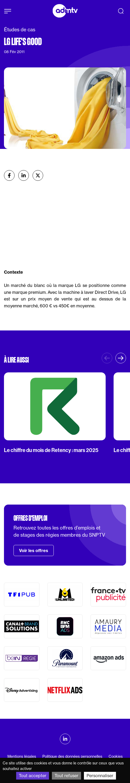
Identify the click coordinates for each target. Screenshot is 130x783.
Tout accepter (32, 775)
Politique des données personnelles (72, 756)
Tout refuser (66, 775)
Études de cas (19, 30)
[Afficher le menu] (7, 11)
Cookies (116, 756)
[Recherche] (120, 11)
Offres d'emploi (30, 518)
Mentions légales (21, 756)
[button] (120, 358)
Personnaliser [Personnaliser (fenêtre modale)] (100, 775)
